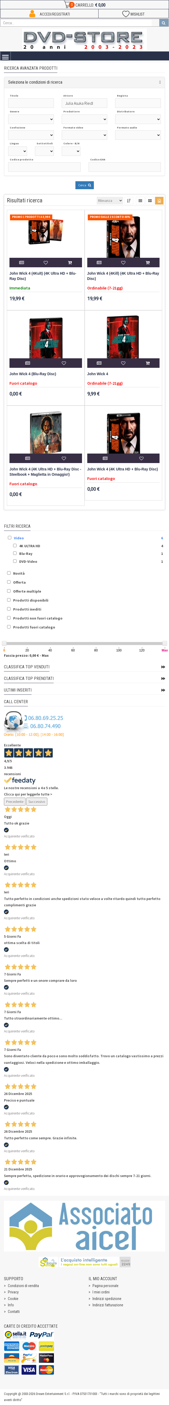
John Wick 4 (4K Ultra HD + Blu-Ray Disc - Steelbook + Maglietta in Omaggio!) (45, 472)
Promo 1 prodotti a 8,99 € (31, 217)
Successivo (36, 801)
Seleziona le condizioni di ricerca (35, 82)
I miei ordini (101, 1292)
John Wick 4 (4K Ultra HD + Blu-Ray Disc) (122, 469)
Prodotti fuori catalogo (34, 627)
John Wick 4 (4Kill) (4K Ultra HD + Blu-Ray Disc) (123, 276)
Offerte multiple (27, 591)
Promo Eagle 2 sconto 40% (110, 217)
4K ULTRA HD (29, 546)
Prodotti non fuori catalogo (38, 618)
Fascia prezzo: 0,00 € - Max (26, 655)
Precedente (14, 801)
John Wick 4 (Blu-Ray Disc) (32, 374)
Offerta (19, 582)
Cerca (84, 185)
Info (11, 1305)
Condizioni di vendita (23, 1286)
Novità (19, 573)
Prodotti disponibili (30, 600)
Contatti (14, 1311)
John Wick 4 (97, 374)
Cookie (13, 1299)
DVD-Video (28, 561)
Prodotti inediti (27, 609)
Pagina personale (106, 1286)
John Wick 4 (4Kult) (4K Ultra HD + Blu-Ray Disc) (42, 276)
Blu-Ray (25, 553)
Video (19, 538)
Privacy (13, 1292)
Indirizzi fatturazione (108, 1305)
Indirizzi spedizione (107, 1299)
